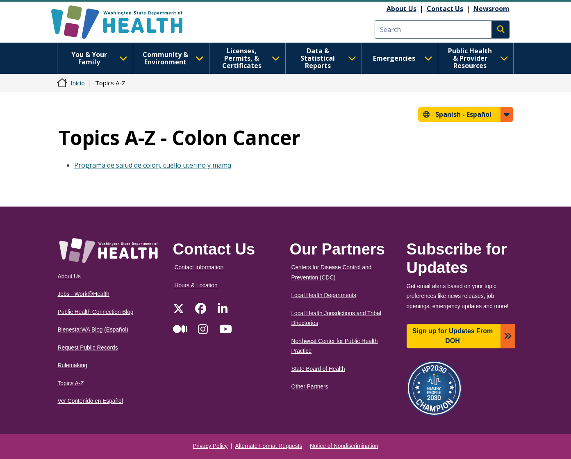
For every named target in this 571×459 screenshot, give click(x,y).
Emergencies (402, 58)
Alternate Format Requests (269, 446)
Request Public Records (88, 348)
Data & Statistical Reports (328, 58)
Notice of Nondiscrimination (344, 446)
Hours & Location (196, 285)
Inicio (78, 83)
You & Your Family (99, 58)
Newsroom (491, 8)
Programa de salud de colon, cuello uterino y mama (152, 165)
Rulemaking (72, 365)
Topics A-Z (71, 383)
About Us (401, 8)
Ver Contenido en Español (90, 401)
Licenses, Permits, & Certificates (251, 58)
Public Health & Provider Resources (478, 58)
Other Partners (309, 387)
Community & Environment (173, 58)
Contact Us (445, 8)
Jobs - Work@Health (83, 294)
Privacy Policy (210, 446)
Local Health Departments (323, 295)
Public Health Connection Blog (96, 312)
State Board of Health (318, 369)
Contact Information (199, 267)
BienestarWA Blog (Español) (93, 330)
